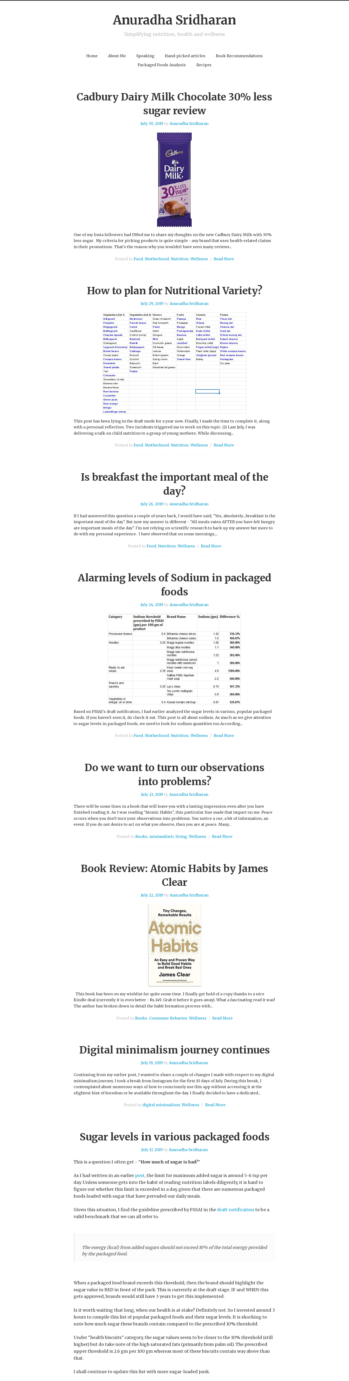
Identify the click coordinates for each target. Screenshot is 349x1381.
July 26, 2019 (152, 504)
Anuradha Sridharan (174, 20)
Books (141, 836)
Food (138, 258)
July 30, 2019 (152, 123)
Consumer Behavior (168, 1018)
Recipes (204, 64)
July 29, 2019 (152, 303)
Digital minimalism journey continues (174, 1050)
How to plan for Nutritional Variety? (174, 291)
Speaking (145, 55)
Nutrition (180, 258)
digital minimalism (161, 1104)
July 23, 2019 (152, 794)
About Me (117, 55)
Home (92, 55)
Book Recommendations (239, 55)
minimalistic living (168, 836)
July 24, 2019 (152, 604)
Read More (224, 258)
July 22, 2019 (152, 895)
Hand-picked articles (185, 55)
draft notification (235, 1209)
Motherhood (157, 258)
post (140, 1175)
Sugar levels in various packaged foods (175, 1137)
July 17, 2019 (152, 1149)
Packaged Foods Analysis (162, 64)
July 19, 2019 (152, 1062)
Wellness (199, 258)
